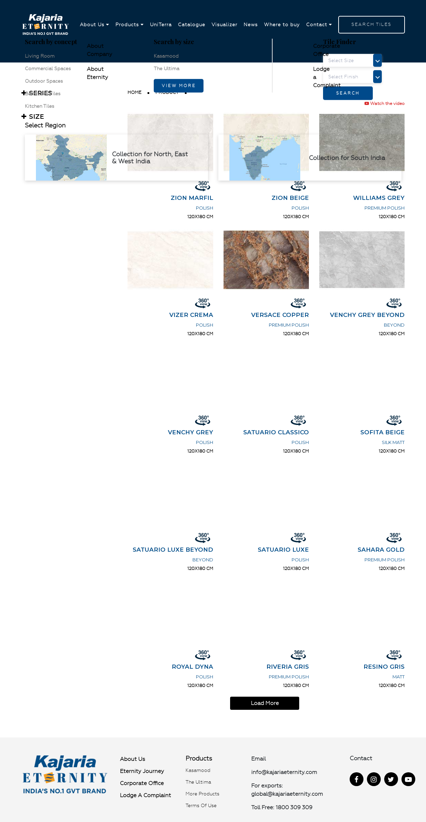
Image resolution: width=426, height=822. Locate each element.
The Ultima (198, 782)
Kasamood (198, 770)
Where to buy (282, 25)
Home (134, 92)
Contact (319, 25)
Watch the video (385, 103)
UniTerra (161, 25)
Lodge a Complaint (145, 795)
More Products (202, 793)
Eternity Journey (142, 771)
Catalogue (191, 25)
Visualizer (224, 25)
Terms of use (201, 805)
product (167, 92)
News (251, 25)
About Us (94, 25)
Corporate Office (142, 783)
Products (129, 25)
